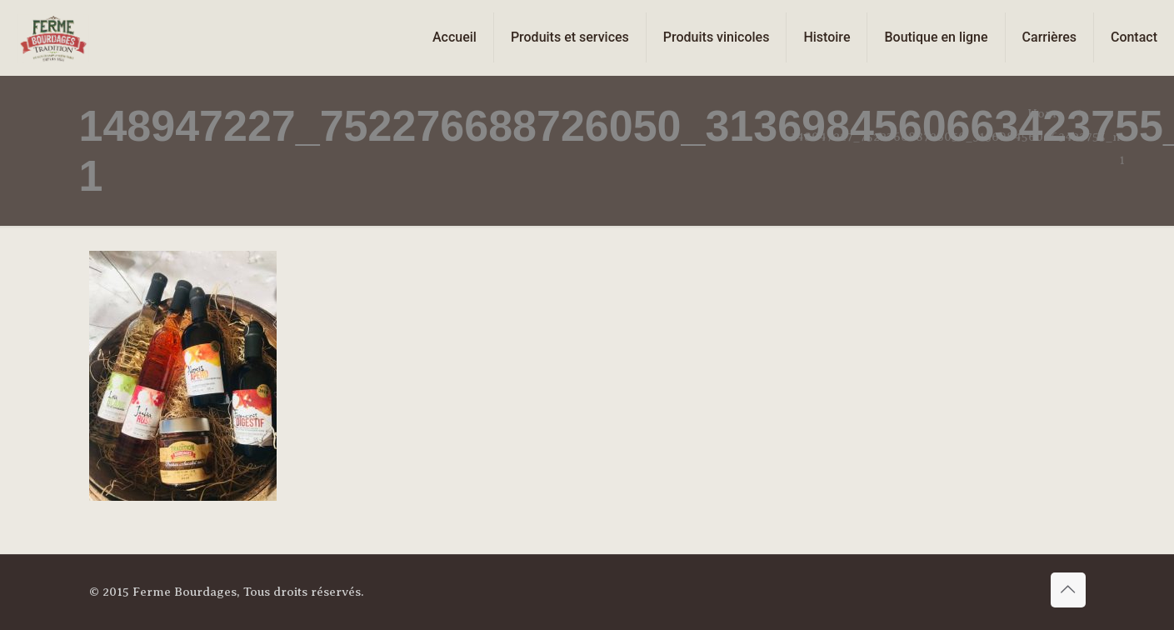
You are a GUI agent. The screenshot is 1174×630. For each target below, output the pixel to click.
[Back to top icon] (1068, 590)
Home (1045, 113)
